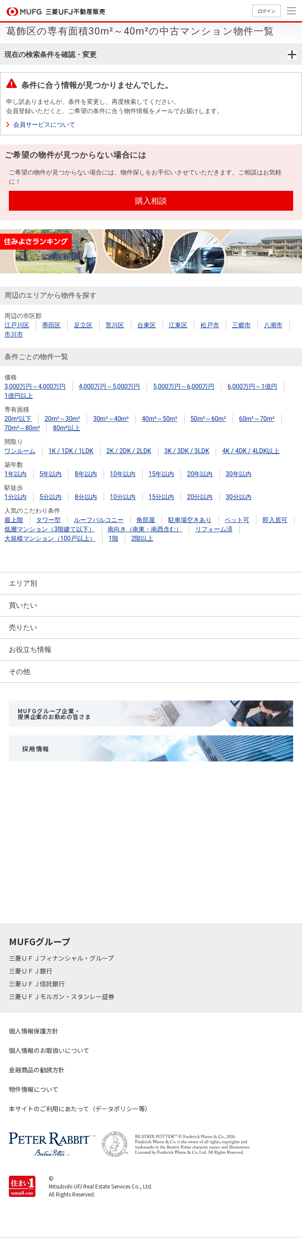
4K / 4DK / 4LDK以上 (250, 450)
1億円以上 (18, 395)
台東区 (146, 325)
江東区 (178, 325)
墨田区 (51, 325)
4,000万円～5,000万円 (109, 386)
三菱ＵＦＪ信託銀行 (37, 984)
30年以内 (239, 473)
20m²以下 (17, 418)
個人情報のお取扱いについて (49, 1050)
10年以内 (123, 473)
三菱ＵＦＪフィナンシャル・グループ (62, 958)
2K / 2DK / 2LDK (128, 450)
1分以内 (15, 496)
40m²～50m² (159, 418)
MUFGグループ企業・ (54, 714)
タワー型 (48, 519)
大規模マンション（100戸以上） (50, 538)
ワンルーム (19, 450)
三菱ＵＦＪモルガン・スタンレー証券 (62, 996)
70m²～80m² (22, 428)
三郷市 (241, 325)
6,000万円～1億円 (252, 386)
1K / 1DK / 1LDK (70, 450)
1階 (113, 538)
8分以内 (86, 496)
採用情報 (36, 748)
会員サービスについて (44, 124)
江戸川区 (16, 325)
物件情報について (33, 1089)
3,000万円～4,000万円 (35, 386)
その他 (19, 671)
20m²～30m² (62, 418)
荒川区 (114, 325)
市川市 (13, 334)
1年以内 (15, 473)
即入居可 (275, 519)
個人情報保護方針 (33, 1030)
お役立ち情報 (30, 649)
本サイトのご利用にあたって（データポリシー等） (80, 1108)
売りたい (23, 627)
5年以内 (50, 473)
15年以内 (161, 473)
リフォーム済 (213, 529)
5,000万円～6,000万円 (183, 386)
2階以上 (142, 538)
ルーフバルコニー (99, 519)
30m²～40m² (110, 418)
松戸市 (210, 325)
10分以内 (123, 496)
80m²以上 (66, 428)
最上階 (13, 519)
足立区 (83, 325)
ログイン (266, 11)
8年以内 (86, 473)
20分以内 (200, 496)
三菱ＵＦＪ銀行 (31, 971)
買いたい (23, 605)
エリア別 (23, 583)
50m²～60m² (208, 418)
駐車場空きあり (190, 519)
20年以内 (200, 473)
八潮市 (273, 325)
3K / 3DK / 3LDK (186, 450)
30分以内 (239, 496)
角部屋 (145, 519)
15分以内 (161, 496)
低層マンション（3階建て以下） (49, 529)
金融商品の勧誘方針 (37, 1069)
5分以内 (50, 496)
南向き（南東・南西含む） (145, 529)
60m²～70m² (257, 418)
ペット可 (237, 519)
